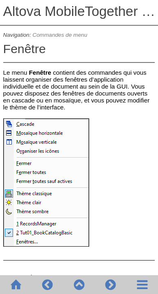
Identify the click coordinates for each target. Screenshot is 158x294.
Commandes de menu (60, 35)
